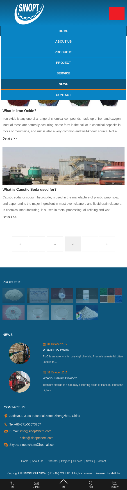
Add (90, 484)
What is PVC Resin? (56, 349)
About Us (63, 41)
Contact (63, 95)
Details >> (9, 138)
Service (63, 73)
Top (63, 483)
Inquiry (115, 484)
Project (63, 62)
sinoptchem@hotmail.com (37, 444)
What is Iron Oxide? (19, 111)
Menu (117, 13)
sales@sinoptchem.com (36, 438)
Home (63, 31)
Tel (12, 484)
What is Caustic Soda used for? (29, 189)
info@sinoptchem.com (35, 431)
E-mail (36, 484)
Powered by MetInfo (107, 473)
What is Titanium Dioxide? (60, 378)
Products (64, 52)
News (63, 84)
